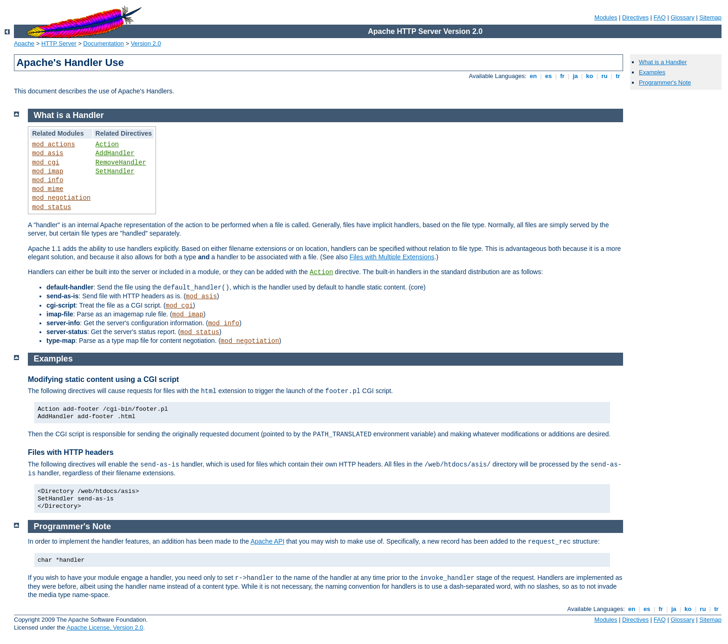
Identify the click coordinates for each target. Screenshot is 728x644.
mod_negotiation (61, 198)
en (533, 75)
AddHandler (115, 153)
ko (590, 75)
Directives (635, 17)
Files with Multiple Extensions (392, 257)
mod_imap (47, 171)
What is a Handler (663, 62)
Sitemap (710, 17)
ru (604, 75)
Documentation (103, 43)
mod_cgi (45, 162)
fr (562, 75)
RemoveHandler (121, 162)
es (549, 75)
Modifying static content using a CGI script (103, 379)
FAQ (660, 17)
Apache (24, 43)
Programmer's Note (665, 82)
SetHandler (115, 171)
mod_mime (47, 189)
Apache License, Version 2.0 (104, 627)
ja (575, 75)
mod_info (47, 180)
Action (107, 144)
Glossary (682, 17)
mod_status (51, 207)
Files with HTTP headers (71, 452)
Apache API (267, 541)
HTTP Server (59, 43)
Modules (605, 17)
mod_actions (53, 144)
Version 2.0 (146, 43)
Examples (652, 72)
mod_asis (47, 153)
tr (618, 75)
